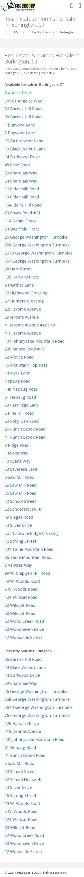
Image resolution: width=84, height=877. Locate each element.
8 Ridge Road (16, 445)
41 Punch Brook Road (24, 437)
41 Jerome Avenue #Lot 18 (29, 325)
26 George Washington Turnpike (35, 237)
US (16, 32)
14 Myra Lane (17, 373)
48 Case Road (17, 165)
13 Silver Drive (18, 525)
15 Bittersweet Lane (23, 141)
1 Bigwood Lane (19, 125)
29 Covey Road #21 (22, 212)
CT (25, 32)
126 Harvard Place (21, 277)
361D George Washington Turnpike (38, 253)
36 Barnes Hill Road (23, 108)
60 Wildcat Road (19, 605)
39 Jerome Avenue (21, 317)
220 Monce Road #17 (24, 349)
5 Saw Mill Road (19, 477)
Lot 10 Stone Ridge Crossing (31, 533)
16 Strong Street (20, 541)
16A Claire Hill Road (23, 205)
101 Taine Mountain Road (29, 549)
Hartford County (43, 32)
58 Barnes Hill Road (23, 117)
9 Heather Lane (19, 285)
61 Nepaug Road (20, 397)
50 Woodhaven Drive (24, 629)
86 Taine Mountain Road (27, 557)
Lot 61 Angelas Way (23, 101)
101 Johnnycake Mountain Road (34, 341)
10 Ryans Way (17, 461)
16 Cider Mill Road (21, 189)
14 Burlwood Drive (22, 156)
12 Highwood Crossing (25, 293)
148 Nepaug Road (21, 389)
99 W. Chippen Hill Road (27, 573)
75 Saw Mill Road (20, 493)
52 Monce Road (19, 357)
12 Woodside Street (23, 637)
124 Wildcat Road (21, 597)
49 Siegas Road (18, 517)
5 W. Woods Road (21, 589)
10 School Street (20, 501)
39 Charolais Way (20, 173)
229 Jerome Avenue (22, 309)
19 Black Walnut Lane (25, 149)
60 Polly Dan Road (21, 421)
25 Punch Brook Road (24, 429)
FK (7, 32)
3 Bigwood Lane (19, 132)
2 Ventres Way (18, 565)
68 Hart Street (18, 269)
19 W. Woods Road (22, 581)
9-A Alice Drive (18, 93)
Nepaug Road (17, 381)
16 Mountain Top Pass (25, 365)
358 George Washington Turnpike (37, 245)
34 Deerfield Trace (22, 229)
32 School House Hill (23, 509)
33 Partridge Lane (21, 405)
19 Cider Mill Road (21, 197)
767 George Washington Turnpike (37, 261)
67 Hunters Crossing (24, 301)
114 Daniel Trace (20, 221)
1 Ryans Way (16, 453)
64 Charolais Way (20, 181)
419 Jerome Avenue (22, 333)
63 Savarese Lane (20, 469)
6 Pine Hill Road (19, 413)
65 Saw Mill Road (20, 485)
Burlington (67, 32)
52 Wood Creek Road (24, 621)
